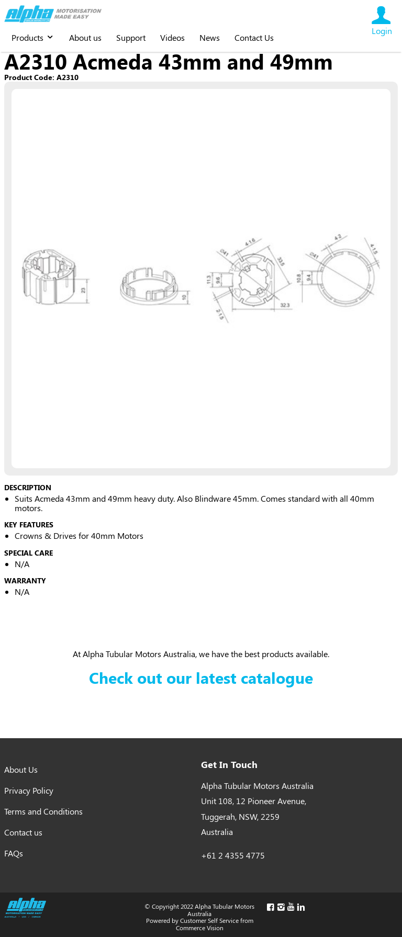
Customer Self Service (209, 920)
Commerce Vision (200, 927)
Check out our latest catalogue (201, 677)
